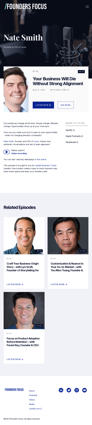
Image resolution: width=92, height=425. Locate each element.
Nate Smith (9, 141)
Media (31, 404)
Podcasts (33, 395)
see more (66, 105)
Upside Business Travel (45, 165)
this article (41, 159)
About (32, 391)
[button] (87, 6)
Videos (32, 400)
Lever (36, 141)
